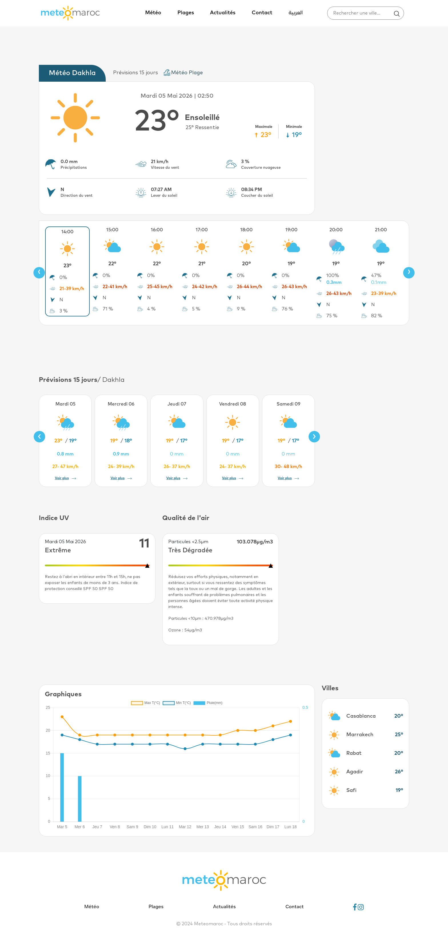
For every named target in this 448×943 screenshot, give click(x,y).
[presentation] (39, 272)
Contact (262, 12)
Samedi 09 (288, 404)
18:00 (246, 230)
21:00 (381, 230)
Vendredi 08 (232, 404)
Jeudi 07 (176, 404)
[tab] (74, 73)
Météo (153, 12)
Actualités (222, 12)
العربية (296, 13)
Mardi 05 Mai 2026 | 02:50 (177, 96)
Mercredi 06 (121, 404)
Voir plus (65, 478)
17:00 (202, 230)
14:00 (67, 232)
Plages (185, 12)
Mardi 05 (65, 404)
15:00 (112, 230)
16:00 (157, 230)
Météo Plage (187, 72)
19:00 (291, 230)
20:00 (336, 230)
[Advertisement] (224, 349)
